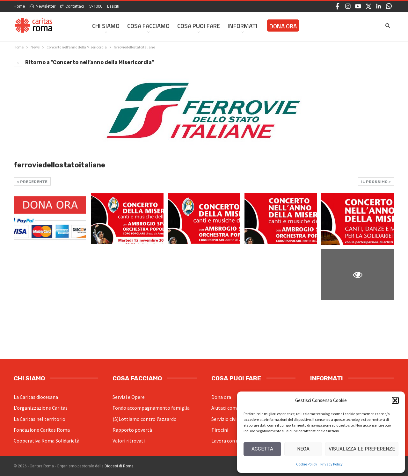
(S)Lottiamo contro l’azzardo (145, 419)
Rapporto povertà (132, 430)
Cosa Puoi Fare (198, 25)
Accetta (262, 449)
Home (19, 6)
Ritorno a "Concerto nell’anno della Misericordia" (84, 62)
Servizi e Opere (129, 397)
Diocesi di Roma (119, 466)
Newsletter (42, 6)
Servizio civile (226, 419)
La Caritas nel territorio (39, 419)
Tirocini (219, 430)
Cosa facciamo (148, 25)
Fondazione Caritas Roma (42, 430)
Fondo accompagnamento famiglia (151, 408)
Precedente (32, 181)
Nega (303, 449)
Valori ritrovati (129, 440)
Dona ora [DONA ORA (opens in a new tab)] (283, 26)
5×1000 (95, 6)
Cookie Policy (306, 464)
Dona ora (221, 397)
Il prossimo (376, 181)
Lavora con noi (227, 440)
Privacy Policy (331, 464)
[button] (395, 400)
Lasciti (113, 6)
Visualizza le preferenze (362, 449)
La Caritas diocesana (36, 397)
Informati (243, 25)
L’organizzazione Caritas (41, 408)
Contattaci (72, 6)
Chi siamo (106, 25)
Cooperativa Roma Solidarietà (46, 440)
